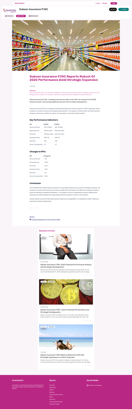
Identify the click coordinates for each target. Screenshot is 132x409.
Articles (21, 16)
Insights (98, 3)
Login (114, 3)
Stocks (104, 3)
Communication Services (56, 394)
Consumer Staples (54, 404)
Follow (123, 9)
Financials (52, 385)
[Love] (33, 83)
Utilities (51, 390)
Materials (51, 392)
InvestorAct (20, 3)
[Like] (31, 83)
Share (113, 9)
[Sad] (36, 83)
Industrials (52, 399)
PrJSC (51, 397)
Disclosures (33, 16)
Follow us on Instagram (95, 385)
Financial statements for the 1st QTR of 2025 (45, 219)
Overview (9, 16)
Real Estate (52, 387)
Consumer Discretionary (56, 401)
